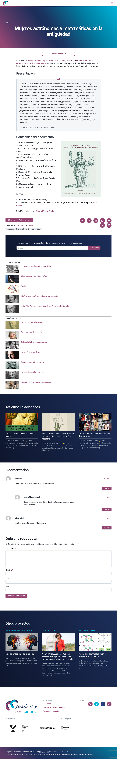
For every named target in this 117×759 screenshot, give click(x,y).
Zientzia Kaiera (48, 631)
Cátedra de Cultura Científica (53, 707)
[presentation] (58, 269)
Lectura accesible (58, 54)
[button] (82, 220)
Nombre (9, 570)
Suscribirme (94, 248)
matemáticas (36, 229)
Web (7, 586)
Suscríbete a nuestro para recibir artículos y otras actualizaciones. (49, 243)
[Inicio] (5, 3)
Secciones (46, 704)
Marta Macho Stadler (45, 211)
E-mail (9, 578)
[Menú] (112, 3)
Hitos (8, 23)
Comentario (11, 548)
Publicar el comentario (16, 596)
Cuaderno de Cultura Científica (19, 631)
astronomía (10, 229)
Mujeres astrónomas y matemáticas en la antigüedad (49, 60)
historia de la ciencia (22, 229)
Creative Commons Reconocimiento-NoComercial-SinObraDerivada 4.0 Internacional (65, 754)
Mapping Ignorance (87, 631)
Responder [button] (106, 488)
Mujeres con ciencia (50, 711)
